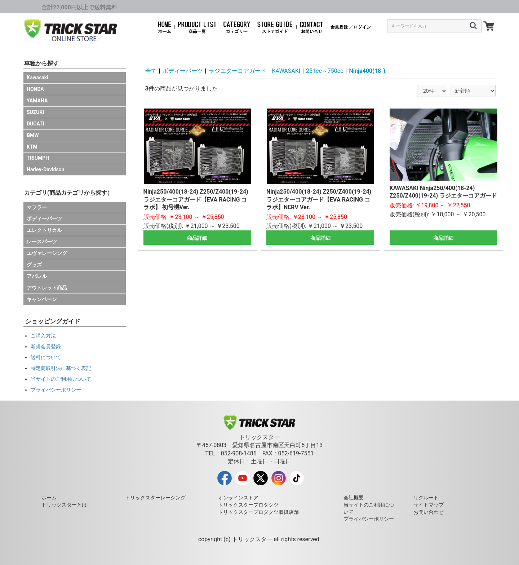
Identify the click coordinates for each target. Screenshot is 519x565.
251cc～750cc (324, 70)
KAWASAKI (286, 70)
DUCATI (35, 124)
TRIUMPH (38, 158)
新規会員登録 (46, 346)
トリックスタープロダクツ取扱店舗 (258, 512)
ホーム (49, 497)
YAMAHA (37, 100)
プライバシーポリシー (56, 390)
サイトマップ (428, 505)
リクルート (426, 497)
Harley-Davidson (45, 169)
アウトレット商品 (47, 288)
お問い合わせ (428, 512)
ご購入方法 (43, 336)
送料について (46, 357)
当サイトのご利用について (61, 379)
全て (151, 70)
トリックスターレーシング (155, 497)
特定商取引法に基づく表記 (61, 368)
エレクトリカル (44, 230)
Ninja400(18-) (367, 70)
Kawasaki (37, 77)
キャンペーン (42, 299)
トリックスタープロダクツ (248, 505)
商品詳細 (197, 238)
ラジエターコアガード (237, 70)
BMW (33, 135)
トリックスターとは (64, 505)
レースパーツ (42, 241)
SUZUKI (35, 112)
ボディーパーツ (44, 218)
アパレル (37, 276)
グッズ (34, 265)
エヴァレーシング (47, 253)
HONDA (35, 89)
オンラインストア (238, 497)
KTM (32, 147)
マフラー (37, 207)
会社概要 (353, 497)
